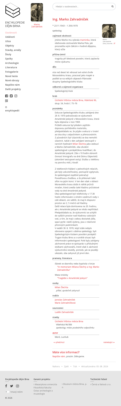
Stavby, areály (13, 50)
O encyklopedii (12, 108)
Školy (8, 54)
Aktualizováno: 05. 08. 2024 (94, 366)
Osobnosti (11, 32)
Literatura (11, 67)
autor (55, 332)
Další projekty (13, 89)
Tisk (75, 366)
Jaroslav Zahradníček (65, 299)
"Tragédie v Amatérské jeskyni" (72, 278)
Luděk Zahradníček (64, 312)
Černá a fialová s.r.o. (100, 384)
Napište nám (12, 84)
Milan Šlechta (79, 143)
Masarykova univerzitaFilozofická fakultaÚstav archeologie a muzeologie (45, 389)
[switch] (7, 392)
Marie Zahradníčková (65, 302)
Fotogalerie (11, 71)
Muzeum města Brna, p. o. (74, 385)
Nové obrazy (12, 80)
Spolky (9, 58)
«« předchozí (59, 342)
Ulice (8, 41)
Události (10, 36)
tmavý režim (16, 391)
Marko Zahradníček (36, 26)
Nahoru (56, 366)
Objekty (9, 45)
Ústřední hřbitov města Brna (69, 321)
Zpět (66, 366)
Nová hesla (11, 76)
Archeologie (12, 63)
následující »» (109, 342)
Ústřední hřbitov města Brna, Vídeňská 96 (75, 100)
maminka (85, 39)
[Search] (84, 6)
